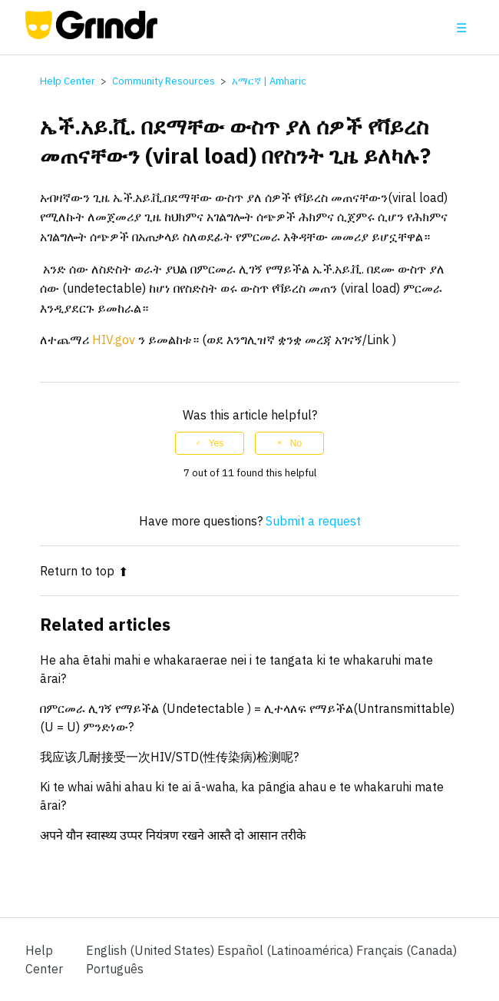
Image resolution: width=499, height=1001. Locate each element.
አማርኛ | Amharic (269, 81)
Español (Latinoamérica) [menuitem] (286, 950)
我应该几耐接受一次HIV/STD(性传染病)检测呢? (169, 756)
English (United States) (151, 950)
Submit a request (313, 521)
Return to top (84, 570)
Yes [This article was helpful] (216, 443)
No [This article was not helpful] (296, 443)
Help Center (67, 81)
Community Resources (163, 81)
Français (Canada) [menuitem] (406, 950)
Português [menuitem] (115, 968)
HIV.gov (113, 339)
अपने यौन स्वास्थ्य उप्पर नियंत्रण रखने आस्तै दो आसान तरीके (173, 835)
